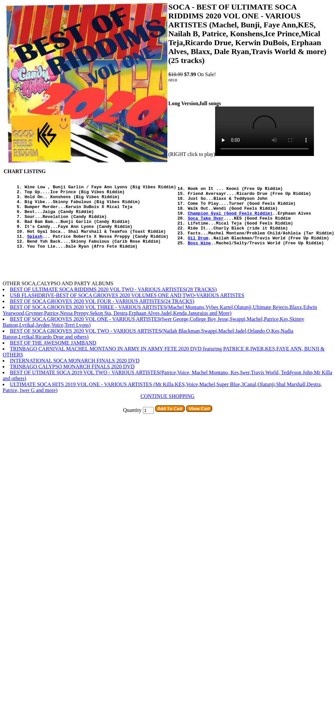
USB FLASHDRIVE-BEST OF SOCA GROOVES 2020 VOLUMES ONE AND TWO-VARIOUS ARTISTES (127, 310)
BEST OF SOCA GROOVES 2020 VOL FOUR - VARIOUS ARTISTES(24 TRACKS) (102, 316)
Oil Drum (198, 250)
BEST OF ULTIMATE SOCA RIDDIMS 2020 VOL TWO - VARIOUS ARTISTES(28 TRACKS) (113, 304)
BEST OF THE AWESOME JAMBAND (53, 357)
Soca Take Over (206, 226)
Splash (34, 248)
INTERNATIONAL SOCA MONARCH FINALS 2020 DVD (75, 375)
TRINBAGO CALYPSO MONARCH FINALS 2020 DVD (72, 381)
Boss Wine (199, 256)
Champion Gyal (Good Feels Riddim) (230, 220)
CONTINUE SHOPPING (167, 411)
